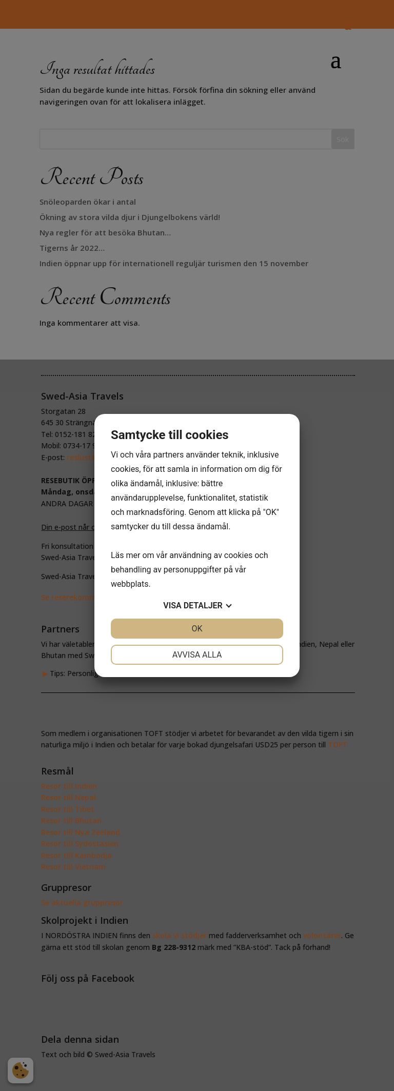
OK (196, 628)
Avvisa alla (197, 655)
